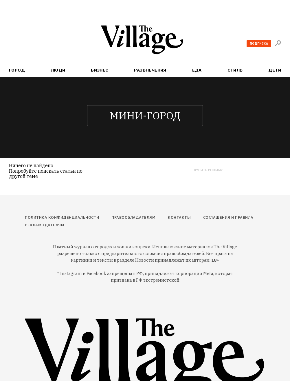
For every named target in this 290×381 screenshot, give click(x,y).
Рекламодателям (44, 225)
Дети (274, 70)
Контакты (179, 217)
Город (17, 70)
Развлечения (150, 70)
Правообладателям (133, 217)
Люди (58, 70)
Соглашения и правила (228, 217)
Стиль (235, 70)
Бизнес (100, 70)
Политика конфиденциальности (62, 217)
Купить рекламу (208, 170)
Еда (197, 70)
